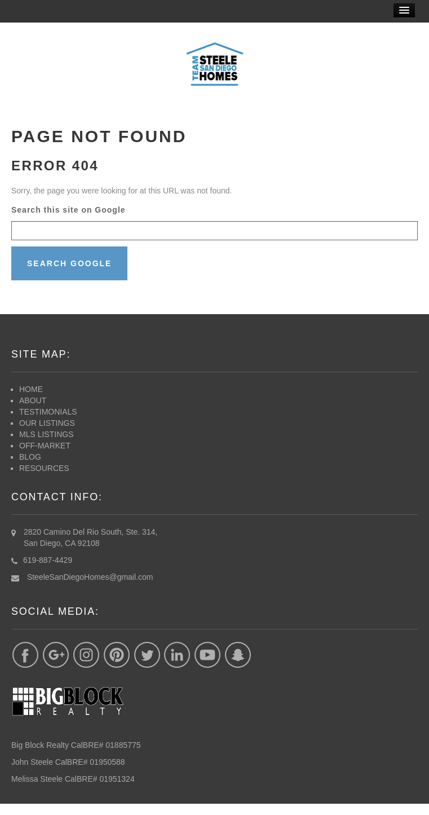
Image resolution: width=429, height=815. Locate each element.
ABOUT (32, 400)
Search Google (69, 263)
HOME (31, 389)
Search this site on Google (68, 209)
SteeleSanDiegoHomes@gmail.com (90, 576)
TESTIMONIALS (48, 411)
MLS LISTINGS (46, 434)
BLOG (30, 456)
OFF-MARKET (46, 445)
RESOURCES (44, 468)
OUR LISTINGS (47, 423)
